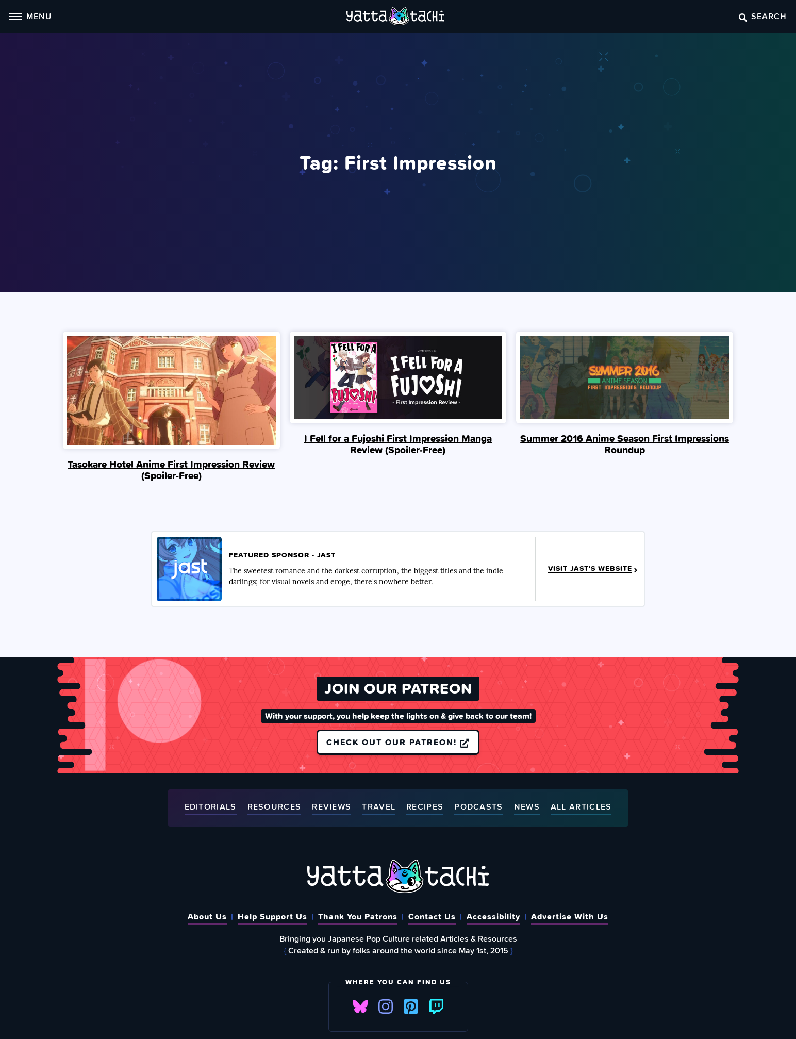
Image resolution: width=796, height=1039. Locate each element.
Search (763, 16)
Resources (274, 807)
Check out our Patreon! (397, 742)
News (527, 807)
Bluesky (360, 1006)
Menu (30, 16)
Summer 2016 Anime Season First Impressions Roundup (624, 444)
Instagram (385, 1006)
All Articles (581, 807)
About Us (207, 916)
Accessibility (493, 916)
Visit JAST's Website (593, 568)
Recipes (424, 807)
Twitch (436, 1006)
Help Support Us (272, 916)
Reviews (331, 807)
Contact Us (432, 916)
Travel (378, 807)
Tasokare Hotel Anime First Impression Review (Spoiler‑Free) (171, 470)
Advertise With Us (569, 916)
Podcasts (478, 807)
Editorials (211, 807)
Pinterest (411, 1006)
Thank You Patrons (357, 916)
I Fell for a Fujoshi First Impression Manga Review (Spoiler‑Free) (398, 444)
